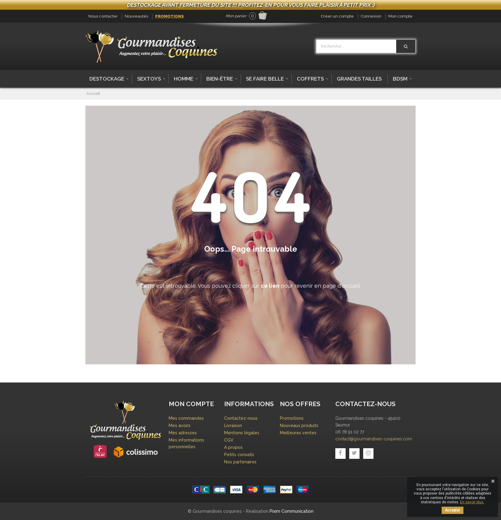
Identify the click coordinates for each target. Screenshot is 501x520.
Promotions (169, 16)
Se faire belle (265, 79)
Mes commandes (186, 418)
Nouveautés (136, 16)
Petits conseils (239, 454)
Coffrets (310, 79)
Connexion (371, 16)
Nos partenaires (240, 461)
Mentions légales (241, 432)
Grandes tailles (359, 79)
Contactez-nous (240, 418)
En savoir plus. (472, 502)
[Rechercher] (405, 46)
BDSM (400, 79)
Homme (183, 79)
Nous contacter (103, 16)
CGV (229, 440)
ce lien (270, 286)
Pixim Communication (292, 511)
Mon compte (400, 16)
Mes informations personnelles (186, 443)
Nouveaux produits (299, 425)
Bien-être (219, 79)
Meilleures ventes (298, 432)
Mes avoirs (180, 425)
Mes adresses (183, 432)
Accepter (452, 510)
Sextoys (149, 79)
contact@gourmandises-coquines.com (373, 438)
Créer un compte (337, 16)
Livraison (233, 425)
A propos (233, 447)
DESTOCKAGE (106, 79)
